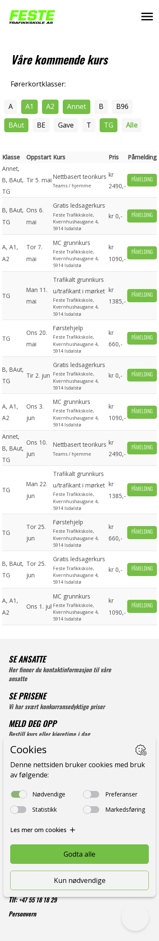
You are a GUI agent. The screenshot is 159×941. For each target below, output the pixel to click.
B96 (122, 106)
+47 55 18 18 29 (38, 901)
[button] (147, 16)
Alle (131, 125)
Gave (66, 125)
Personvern (22, 915)
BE (41, 125)
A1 (29, 106)
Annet (76, 106)
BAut (16, 125)
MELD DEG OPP (32, 725)
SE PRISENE (27, 697)
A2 (50, 106)
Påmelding (142, 180)
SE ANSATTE (26, 661)
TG (108, 125)
